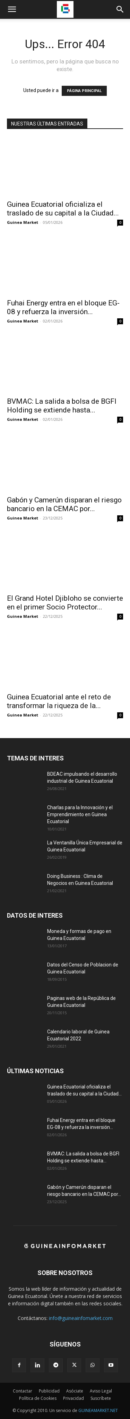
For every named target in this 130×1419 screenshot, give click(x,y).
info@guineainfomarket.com (81, 1318)
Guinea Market (22, 222)
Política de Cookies (38, 1398)
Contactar (22, 1391)
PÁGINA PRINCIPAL (84, 91)
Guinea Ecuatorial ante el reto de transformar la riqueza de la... (59, 701)
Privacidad (73, 1398)
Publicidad (49, 1391)
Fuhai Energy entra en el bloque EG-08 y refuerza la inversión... (63, 307)
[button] (12, 9)
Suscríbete (100, 1398)
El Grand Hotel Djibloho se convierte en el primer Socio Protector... (65, 602)
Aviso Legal (101, 1391)
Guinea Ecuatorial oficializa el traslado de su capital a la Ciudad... (63, 208)
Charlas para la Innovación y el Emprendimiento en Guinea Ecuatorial (80, 814)
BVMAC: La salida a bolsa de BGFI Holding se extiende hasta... (61, 405)
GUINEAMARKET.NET (98, 1410)
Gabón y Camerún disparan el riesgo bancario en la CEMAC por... (64, 504)
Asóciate (74, 1391)
